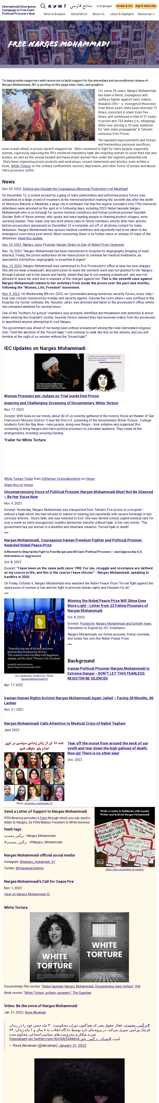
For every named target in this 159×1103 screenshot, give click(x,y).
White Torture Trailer (18, 479)
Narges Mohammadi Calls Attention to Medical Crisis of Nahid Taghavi (64, 723)
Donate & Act (124, 6)
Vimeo (90, 479)
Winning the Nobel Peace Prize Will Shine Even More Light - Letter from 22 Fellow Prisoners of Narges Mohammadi (107, 605)
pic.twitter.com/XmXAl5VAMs (52, 1039)
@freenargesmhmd (29, 868)
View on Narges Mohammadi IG (27, 894)
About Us (99, 14)
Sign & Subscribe (145, 6)
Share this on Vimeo (18, 485)
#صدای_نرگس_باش (95, 1039)
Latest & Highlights (122, 14)
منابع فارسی (81, 6)
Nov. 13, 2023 (12, 266)
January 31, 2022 (72, 1045)
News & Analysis (54, 14)
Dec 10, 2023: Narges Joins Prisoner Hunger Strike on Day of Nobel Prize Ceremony (63, 245)
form (44, 818)
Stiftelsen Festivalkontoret (61, 479)
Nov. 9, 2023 (11, 294)
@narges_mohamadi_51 (38, 803)
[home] (20, 10)
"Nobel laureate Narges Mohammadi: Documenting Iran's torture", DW (90, 986)
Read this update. (30, 238)
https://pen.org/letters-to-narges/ (124, 869)
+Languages (104, 6)
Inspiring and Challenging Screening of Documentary (61, 403)
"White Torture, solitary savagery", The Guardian (57, 993)
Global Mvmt (79, 14)
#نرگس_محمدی (137, 1025)
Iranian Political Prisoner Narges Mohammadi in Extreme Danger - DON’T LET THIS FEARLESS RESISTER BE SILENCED (108, 673)
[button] (145, 14)
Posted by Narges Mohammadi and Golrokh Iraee (115, 624)
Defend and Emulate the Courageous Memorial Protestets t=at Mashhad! (75, 189)
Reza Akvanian (35, 1012)
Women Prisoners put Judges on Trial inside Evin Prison (51, 396)
